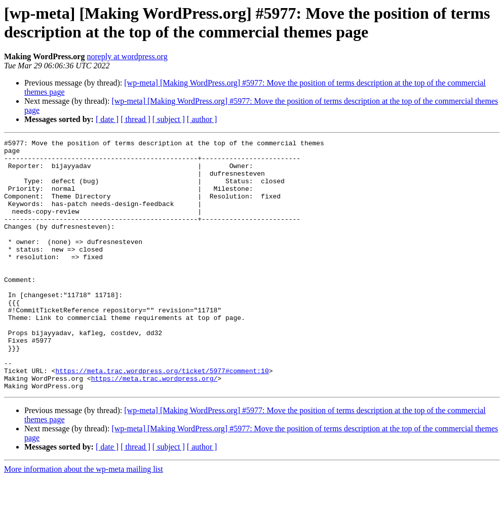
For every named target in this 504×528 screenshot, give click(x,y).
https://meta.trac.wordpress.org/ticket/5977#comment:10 (161, 417)
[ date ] (107, 119)
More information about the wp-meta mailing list (83, 519)
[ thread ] (135, 119)
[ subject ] (168, 119)
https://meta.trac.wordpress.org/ (154, 426)
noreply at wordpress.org (127, 56)
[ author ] (202, 119)
